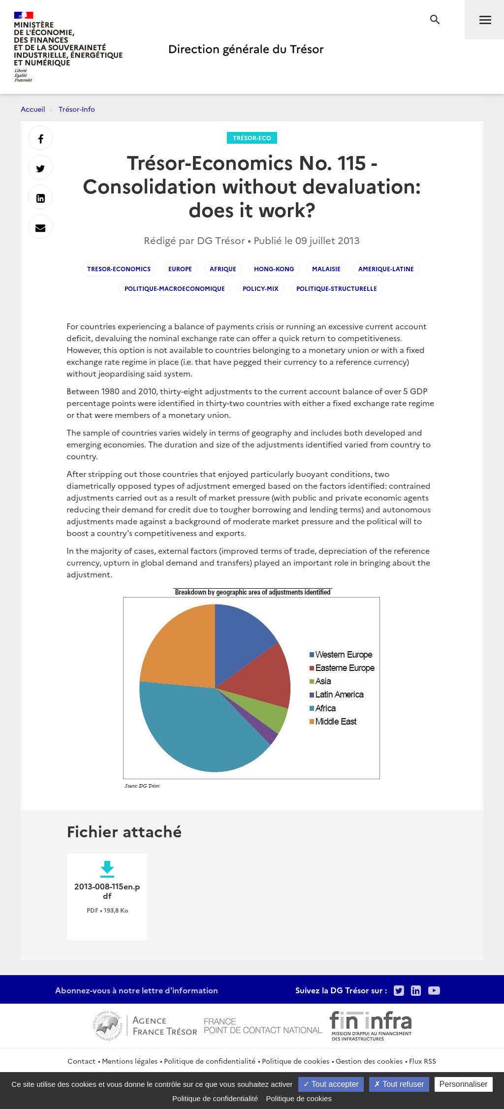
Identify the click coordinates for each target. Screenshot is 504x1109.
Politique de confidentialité (209, 1061)
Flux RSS (422, 1061)
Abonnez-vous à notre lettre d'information (136, 990)
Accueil (33, 109)
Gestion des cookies (369, 1061)
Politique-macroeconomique (175, 288)
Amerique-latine (386, 268)
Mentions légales (130, 1061)
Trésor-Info (77, 109)
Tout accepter (331, 1084)
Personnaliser (464, 1084)
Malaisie (326, 268)
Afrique (223, 268)
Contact (81, 1061)
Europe (180, 268)
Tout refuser (399, 1084)
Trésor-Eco (252, 137)
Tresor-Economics (119, 268)
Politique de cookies (295, 1061)
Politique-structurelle (336, 288)
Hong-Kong (274, 268)
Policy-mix (261, 288)
